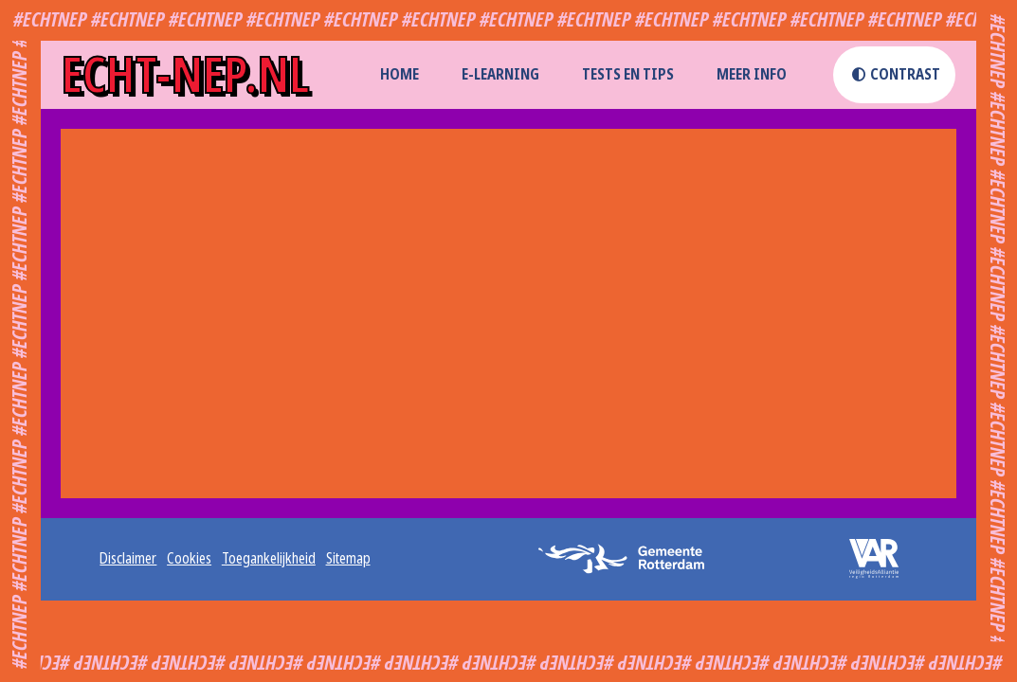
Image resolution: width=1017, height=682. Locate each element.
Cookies (189, 558)
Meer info (752, 74)
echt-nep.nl (185, 75)
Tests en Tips (628, 74)
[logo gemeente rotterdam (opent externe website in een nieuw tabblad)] (628, 559)
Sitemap (348, 558)
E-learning (500, 74)
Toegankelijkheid (269, 558)
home (399, 74)
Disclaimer (128, 558)
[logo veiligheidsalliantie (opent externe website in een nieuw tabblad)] (861, 559)
